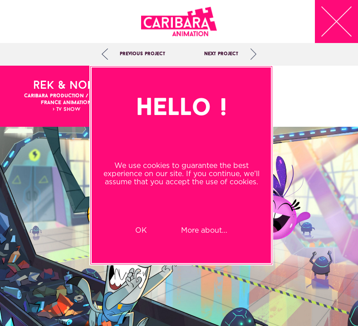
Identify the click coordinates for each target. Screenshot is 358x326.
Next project (221, 54)
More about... (204, 230)
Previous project (142, 54)
